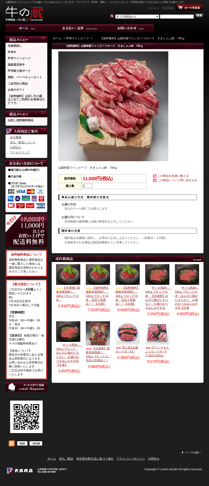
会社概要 (15, 137)
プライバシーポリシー (130, 458)
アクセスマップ (20, 152)
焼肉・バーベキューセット (25, 77)
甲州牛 (12, 52)
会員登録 (168, 7)
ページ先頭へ (191, 452)
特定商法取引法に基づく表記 (95, 458)
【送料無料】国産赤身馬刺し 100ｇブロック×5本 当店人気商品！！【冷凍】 (127, 295)
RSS (22, 444)
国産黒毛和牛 (16, 64)
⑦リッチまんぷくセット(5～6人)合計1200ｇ (157, 351)
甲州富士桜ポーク (19, 70)
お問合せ (129, 28)
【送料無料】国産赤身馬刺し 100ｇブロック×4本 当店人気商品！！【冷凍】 (98, 295)
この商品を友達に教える (173, 175)
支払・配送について (79, 28)
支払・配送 (66, 458)
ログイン (153, 7)
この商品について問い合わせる (177, 180)
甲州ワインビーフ (19, 58)
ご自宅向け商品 (18, 83)
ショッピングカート (189, 7)
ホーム (30, 28)
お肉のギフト (16, 89)
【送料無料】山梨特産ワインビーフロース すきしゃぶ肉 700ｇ (139, 38)
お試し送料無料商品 (20, 120)
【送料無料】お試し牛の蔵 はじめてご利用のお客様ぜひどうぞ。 (26, 99)
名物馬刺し (15, 45)
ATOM (36, 444)
